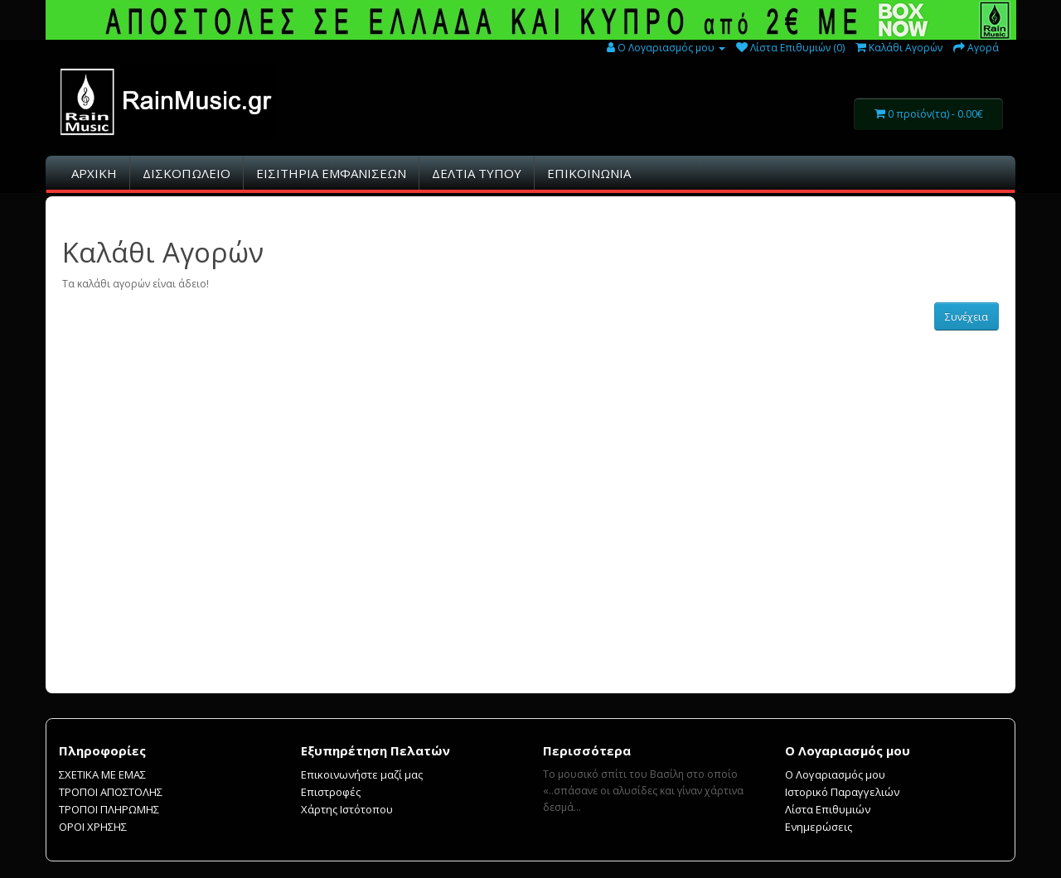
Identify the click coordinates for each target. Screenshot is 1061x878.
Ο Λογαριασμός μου (835, 774)
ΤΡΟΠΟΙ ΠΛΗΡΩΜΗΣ (109, 809)
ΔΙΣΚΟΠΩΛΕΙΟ (186, 173)
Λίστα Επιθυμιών (827, 809)
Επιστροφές (331, 791)
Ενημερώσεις (818, 826)
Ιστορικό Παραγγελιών (842, 791)
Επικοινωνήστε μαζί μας (362, 774)
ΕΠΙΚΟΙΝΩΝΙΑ (589, 173)
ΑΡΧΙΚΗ (94, 173)
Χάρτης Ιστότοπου (347, 809)
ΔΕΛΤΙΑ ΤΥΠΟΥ (476, 173)
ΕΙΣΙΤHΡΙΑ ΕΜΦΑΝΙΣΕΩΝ (331, 173)
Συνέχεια (966, 317)
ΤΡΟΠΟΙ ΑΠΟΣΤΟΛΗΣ (110, 791)
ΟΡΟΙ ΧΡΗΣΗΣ (93, 826)
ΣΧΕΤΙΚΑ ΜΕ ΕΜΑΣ (102, 774)
